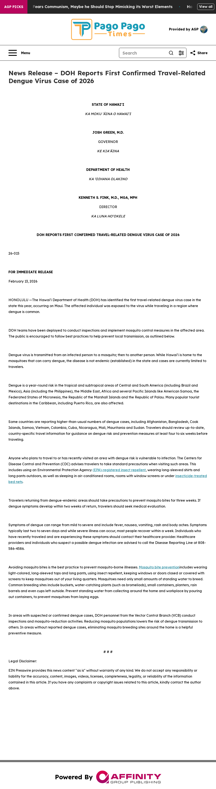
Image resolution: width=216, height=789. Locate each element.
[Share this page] (199, 53)
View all (205, 6)
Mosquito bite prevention (159, 567)
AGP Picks (13, 7)
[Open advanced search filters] (181, 53)
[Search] (142, 53)
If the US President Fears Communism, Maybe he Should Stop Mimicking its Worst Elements (94, 6)
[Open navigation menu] (19, 53)
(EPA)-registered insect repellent (119, 470)
